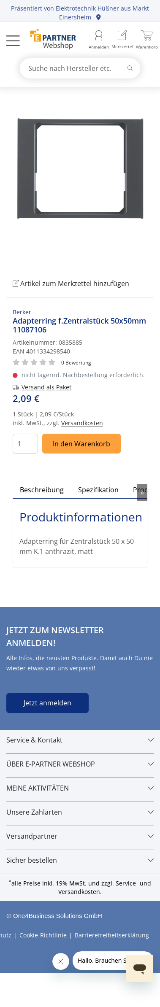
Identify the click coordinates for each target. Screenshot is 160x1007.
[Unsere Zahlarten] (80, 812)
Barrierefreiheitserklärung (112, 935)
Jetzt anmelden (47, 702)
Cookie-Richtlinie (43, 935)
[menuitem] (122, 40)
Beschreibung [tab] (42, 489)
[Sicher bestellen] (80, 860)
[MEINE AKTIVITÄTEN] (80, 788)
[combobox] (80, 68)
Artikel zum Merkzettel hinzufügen (71, 283)
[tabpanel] (80, 181)
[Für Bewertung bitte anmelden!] (76, 362)
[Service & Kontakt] (80, 740)
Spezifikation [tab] (98, 489)
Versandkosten (82, 423)
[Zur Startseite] (48, 40)
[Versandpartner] (80, 836)
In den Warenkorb (81, 443)
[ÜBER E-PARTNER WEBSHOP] (80, 764)
